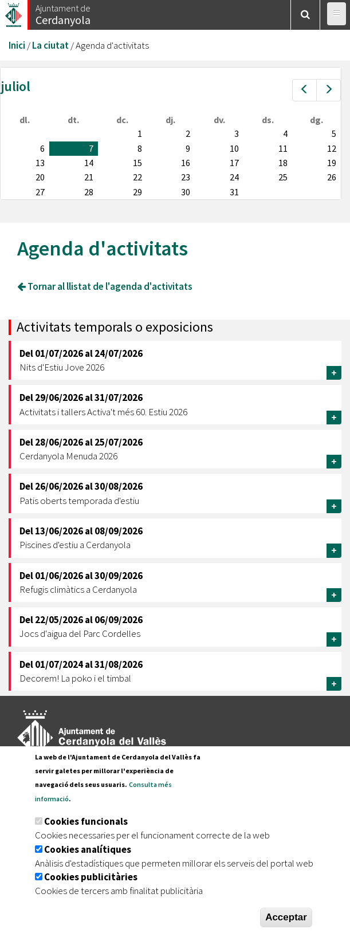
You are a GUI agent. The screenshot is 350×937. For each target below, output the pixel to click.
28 (88, 192)
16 (185, 162)
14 (88, 162)
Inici (17, 45)
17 (234, 162)
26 (331, 177)
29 (137, 192)
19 (331, 162)
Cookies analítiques (87, 849)
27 (40, 192)
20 (40, 177)
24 (234, 177)
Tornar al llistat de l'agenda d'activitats (104, 286)
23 (185, 177)
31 (234, 192)
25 (283, 177)
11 (283, 148)
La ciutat (50, 45)
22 (137, 177)
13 (40, 162)
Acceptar (286, 917)
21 (88, 177)
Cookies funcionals (86, 821)
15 (137, 162)
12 (331, 148)
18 (283, 162)
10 (234, 148)
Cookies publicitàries (90, 877)
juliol (15, 86)
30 (185, 192)
